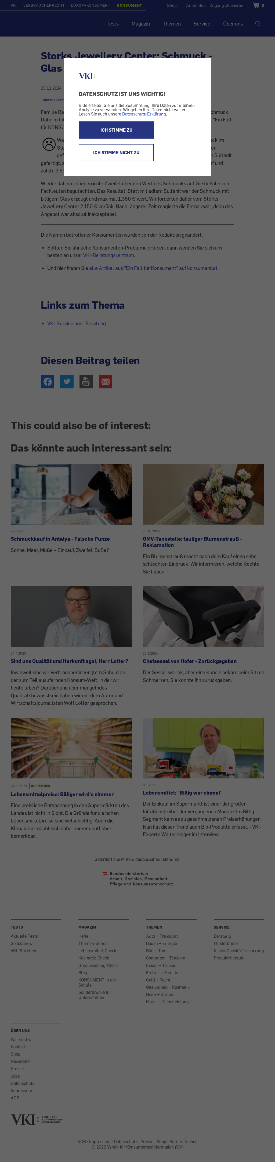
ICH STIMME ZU (116, 130)
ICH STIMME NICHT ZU (116, 152)
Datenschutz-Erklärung (144, 114)
